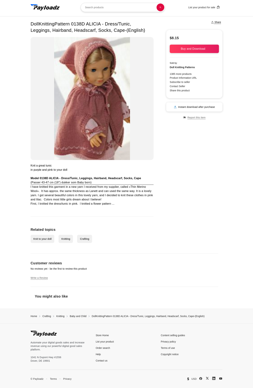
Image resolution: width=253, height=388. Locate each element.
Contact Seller (177, 86)
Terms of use (168, 348)
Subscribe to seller (180, 82)
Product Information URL (183, 77)
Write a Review (39, 277)
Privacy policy (168, 341)
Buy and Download (194, 48)
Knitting (65, 238)
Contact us (102, 360)
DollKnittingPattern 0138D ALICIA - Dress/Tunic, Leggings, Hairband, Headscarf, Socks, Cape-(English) (148, 316)
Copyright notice (170, 354)
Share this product (180, 90)
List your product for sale (204, 7)
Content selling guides (173, 335)
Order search (103, 348)
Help (98, 354)
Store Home (102, 335)
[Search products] (160, 7)
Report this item (194, 117)
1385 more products (181, 74)
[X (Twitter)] (207, 378)
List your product (105, 341)
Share (216, 22)
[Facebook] (200, 378)
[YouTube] (220, 378)
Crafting (84, 238)
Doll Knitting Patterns (182, 67)
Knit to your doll (42, 238)
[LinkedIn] (213, 378)
